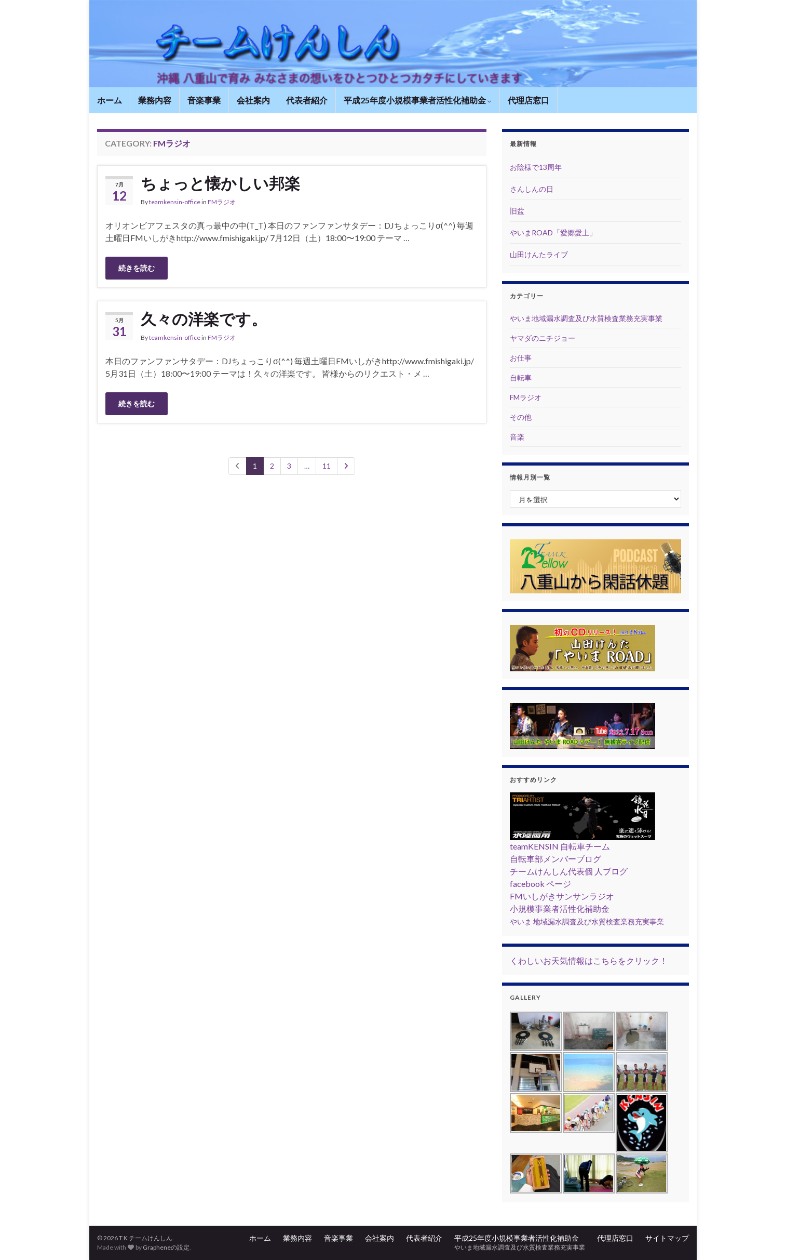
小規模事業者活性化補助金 (559, 908)
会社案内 (253, 100)
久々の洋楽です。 (204, 318)
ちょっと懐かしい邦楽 (220, 183)
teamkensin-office (174, 202)
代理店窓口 (528, 100)
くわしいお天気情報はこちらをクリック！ (589, 960)
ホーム (109, 100)
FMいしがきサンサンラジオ (562, 896)
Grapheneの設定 (166, 1247)
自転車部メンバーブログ (555, 859)
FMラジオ (222, 202)
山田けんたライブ (539, 254)
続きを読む (136, 267)
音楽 (517, 436)
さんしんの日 (531, 188)
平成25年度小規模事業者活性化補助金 (418, 100)
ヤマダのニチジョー (542, 338)
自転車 (521, 377)
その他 (521, 417)
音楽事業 (204, 100)
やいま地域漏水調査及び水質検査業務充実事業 (586, 318)
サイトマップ (667, 1238)
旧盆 (517, 210)
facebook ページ (540, 883)
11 (326, 465)
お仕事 (521, 357)
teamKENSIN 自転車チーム (560, 846)
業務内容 (154, 100)
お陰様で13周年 (536, 167)
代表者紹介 (307, 100)
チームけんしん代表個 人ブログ (569, 871)
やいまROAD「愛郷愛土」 (553, 232)
